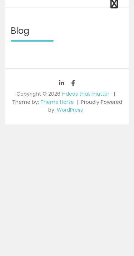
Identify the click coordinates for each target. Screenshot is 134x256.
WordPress (70, 109)
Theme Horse (57, 102)
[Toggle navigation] (114, 3)
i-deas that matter (85, 93)
